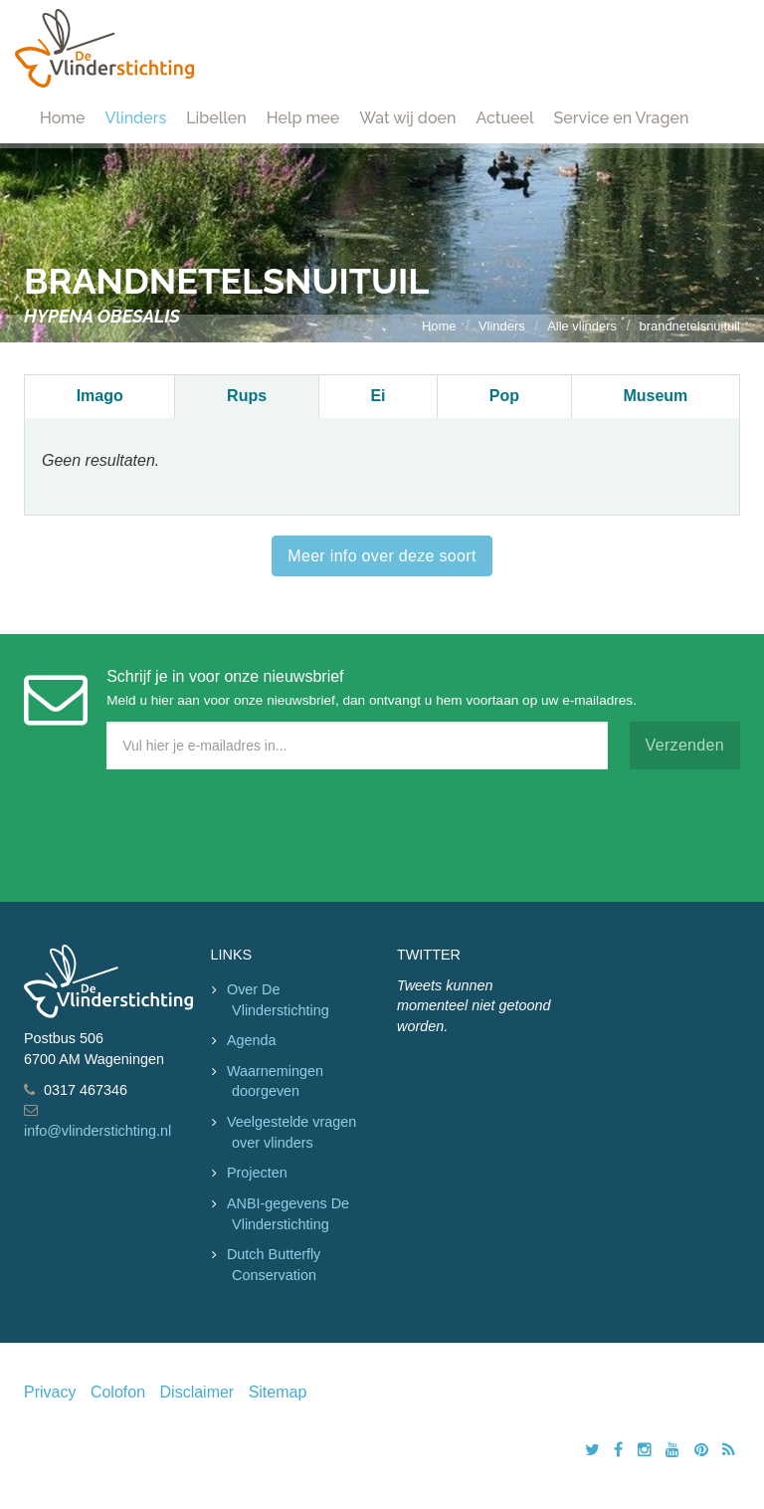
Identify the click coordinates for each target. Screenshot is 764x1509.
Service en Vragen (621, 117)
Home (63, 117)
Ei (377, 395)
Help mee (303, 117)
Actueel (504, 117)
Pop (504, 395)
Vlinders (136, 117)
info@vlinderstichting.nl (97, 1131)
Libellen (216, 117)
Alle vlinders (582, 326)
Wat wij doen (407, 117)
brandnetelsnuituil (689, 326)
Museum (655, 395)
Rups (247, 395)
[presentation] (175, 831)
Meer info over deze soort (381, 555)
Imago (100, 395)
